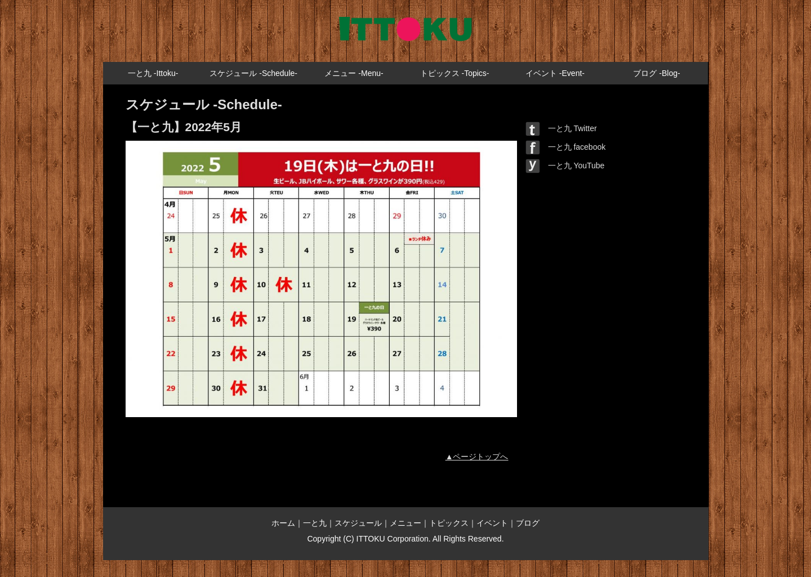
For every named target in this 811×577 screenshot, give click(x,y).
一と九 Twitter (561, 128)
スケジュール (358, 522)
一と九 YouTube (565, 165)
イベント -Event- (555, 73)
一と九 (315, 522)
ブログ (528, 522)
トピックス (449, 522)
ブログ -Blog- (656, 73)
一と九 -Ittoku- (153, 73)
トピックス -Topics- (454, 73)
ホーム (283, 522)
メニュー (405, 522)
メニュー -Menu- (353, 73)
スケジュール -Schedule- (253, 73)
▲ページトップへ (477, 456)
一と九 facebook (565, 146)
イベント (492, 522)
